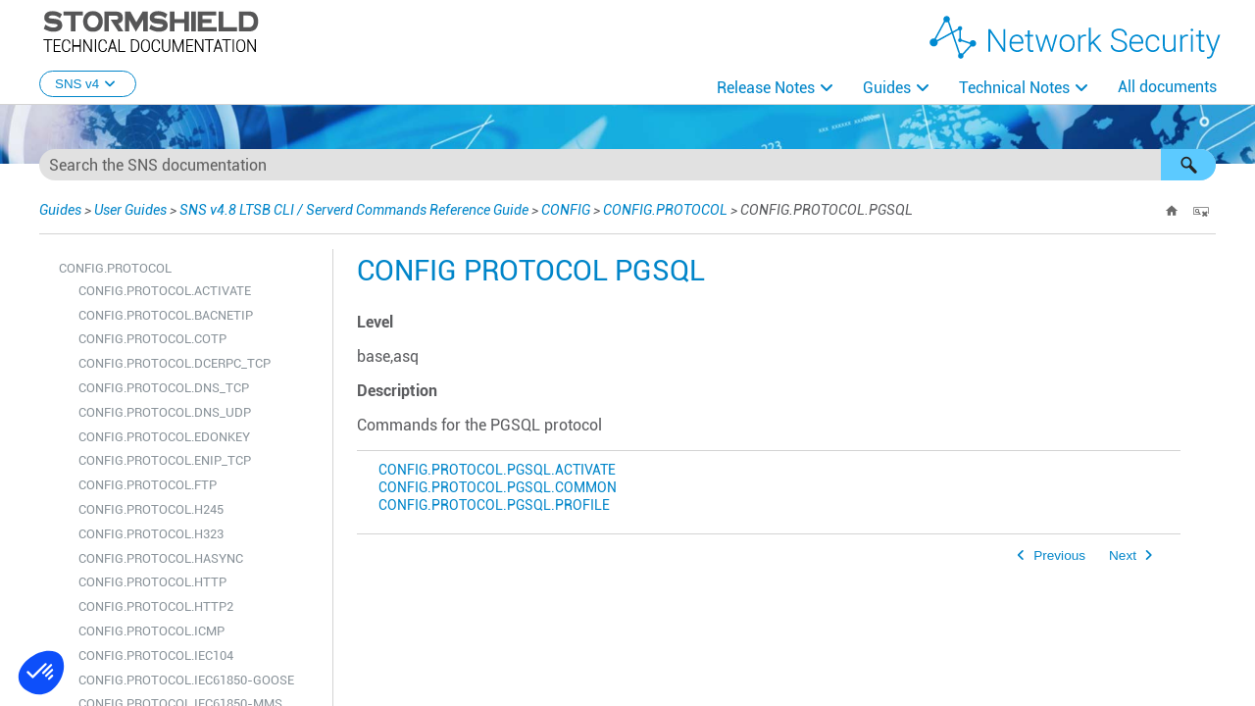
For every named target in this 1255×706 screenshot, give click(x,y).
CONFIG (565, 210)
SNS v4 (88, 83)
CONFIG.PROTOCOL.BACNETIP (165, 315)
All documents (1167, 86)
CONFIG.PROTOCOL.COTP (152, 338)
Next (1122, 555)
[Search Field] (627, 164)
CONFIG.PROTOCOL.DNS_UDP (164, 412)
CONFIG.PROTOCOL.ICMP (151, 631)
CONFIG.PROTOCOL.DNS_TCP (163, 387)
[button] (1188, 164)
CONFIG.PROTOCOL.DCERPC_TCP (174, 363)
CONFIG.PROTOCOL (665, 210)
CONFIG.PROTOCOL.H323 (151, 534)
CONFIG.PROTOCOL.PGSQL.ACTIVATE (497, 470)
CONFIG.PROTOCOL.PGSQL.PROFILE (494, 505)
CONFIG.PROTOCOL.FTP (147, 485)
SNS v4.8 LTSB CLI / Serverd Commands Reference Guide (353, 210)
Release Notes (766, 87)
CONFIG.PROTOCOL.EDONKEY (164, 436)
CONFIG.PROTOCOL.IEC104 (155, 655)
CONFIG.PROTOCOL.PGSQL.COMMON (497, 487)
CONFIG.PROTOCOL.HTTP (152, 582)
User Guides (130, 210)
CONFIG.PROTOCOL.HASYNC (160, 558)
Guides (887, 87)
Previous (1059, 555)
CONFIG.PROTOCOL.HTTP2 (155, 606)
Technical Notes (1014, 87)
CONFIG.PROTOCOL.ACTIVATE (164, 290)
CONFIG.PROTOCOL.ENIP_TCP (164, 460)
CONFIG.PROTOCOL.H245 (151, 509)
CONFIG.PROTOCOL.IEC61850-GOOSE (186, 680)
